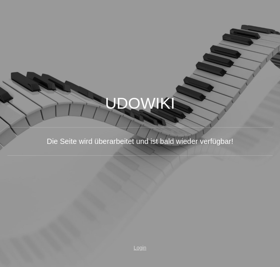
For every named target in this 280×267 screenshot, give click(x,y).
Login (140, 248)
